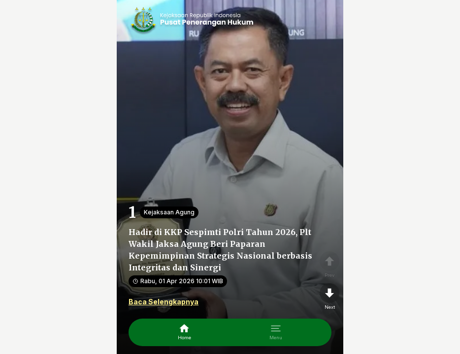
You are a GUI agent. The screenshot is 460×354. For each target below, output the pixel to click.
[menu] (275, 332)
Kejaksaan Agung (169, 212)
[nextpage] (329, 297)
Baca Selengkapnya (163, 301)
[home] (184, 332)
